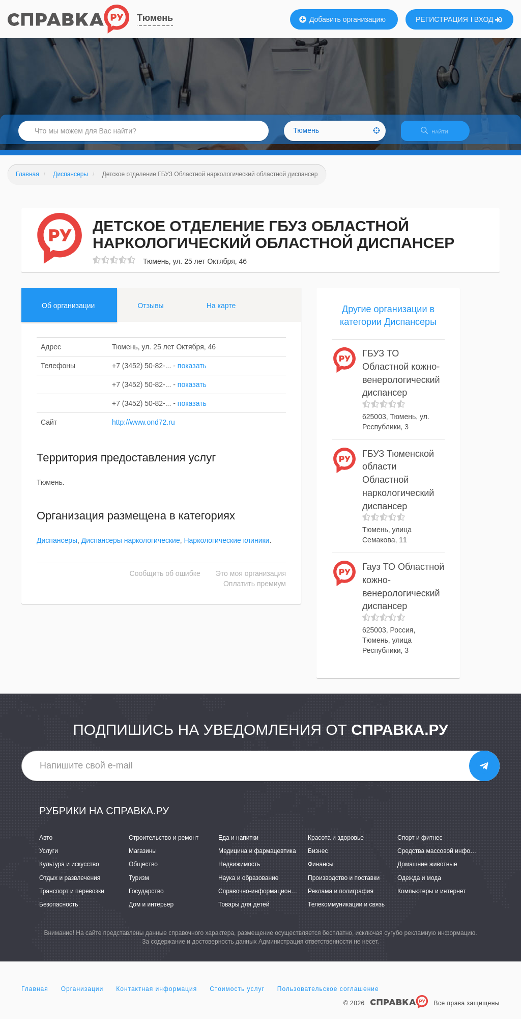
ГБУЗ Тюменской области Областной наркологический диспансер (398, 486)
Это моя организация (251, 579)
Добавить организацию (342, 19)
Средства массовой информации (444, 857)
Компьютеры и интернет (431, 897)
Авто (45, 843)
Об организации (68, 312)
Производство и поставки (344, 884)
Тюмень (155, 18)
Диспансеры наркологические (130, 546)
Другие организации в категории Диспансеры (388, 322)
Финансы (320, 870)
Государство (146, 897)
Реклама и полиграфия (340, 897)
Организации (82, 995)
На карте (221, 312)
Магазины (143, 857)
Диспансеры (57, 546)
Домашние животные (427, 870)
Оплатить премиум (254, 590)
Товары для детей (243, 910)
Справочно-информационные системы (273, 897)
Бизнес (318, 857)
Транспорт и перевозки (71, 897)
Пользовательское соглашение (328, 995)
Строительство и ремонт (163, 843)
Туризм (139, 884)
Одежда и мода (419, 884)
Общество (143, 870)
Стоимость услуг (237, 995)
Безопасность (58, 910)
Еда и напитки (238, 843)
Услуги (48, 857)
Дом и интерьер (151, 910)
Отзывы (150, 312)
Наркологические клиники (226, 546)
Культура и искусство (69, 870)
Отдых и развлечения (69, 884)
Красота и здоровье (336, 843)
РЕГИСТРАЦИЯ (442, 19)
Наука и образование (248, 884)
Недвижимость (239, 870)
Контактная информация (156, 995)
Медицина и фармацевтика (257, 857)
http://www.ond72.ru (143, 428)
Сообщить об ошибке (165, 579)
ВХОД (488, 19)
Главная (34, 995)
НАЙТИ (439, 134)
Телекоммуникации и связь (346, 910)
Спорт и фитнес (420, 843)
